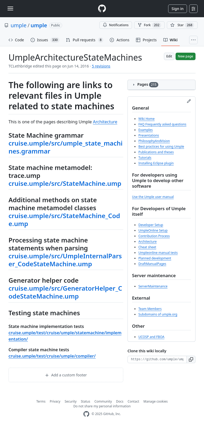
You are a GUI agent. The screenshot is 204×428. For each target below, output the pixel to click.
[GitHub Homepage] (86, 414)
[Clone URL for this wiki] (157, 359)
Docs (120, 401)
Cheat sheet (147, 247)
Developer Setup (150, 225)
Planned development (154, 258)
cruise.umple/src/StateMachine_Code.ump (64, 219)
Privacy (55, 401)
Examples (145, 130)
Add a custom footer (66, 374)
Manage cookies (155, 401)
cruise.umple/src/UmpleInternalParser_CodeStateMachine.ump (65, 259)
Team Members (150, 309)
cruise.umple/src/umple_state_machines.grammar (65, 147)
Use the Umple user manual (153, 197)
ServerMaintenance (152, 286)
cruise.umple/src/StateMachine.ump (64, 183)
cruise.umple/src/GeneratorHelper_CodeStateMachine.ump (65, 292)
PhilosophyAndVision (154, 141)
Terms (41, 401)
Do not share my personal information (102, 406)
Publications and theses (156, 152)
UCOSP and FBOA (151, 337)
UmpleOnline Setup (153, 230)
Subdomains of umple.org (157, 314)
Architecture (105, 122)
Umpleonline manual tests (158, 252)
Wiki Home (146, 118)
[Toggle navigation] (10, 8)
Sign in (178, 8)
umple (19, 25)
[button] (191, 359)
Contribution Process (154, 236)
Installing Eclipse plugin (156, 163)
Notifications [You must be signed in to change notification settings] (116, 25)
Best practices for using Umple (161, 146)
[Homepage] (102, 8)
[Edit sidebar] (189, 101)
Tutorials (144, 157)
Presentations (148, 135)
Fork (149, 25)
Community (103, 401)
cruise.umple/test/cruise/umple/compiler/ (52, 356)
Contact (133, 401)
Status (85, 401)
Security (70, 401)
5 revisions (101, 66)
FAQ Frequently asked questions (162, 124)
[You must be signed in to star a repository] (182, 25)
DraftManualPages (152, 264)
